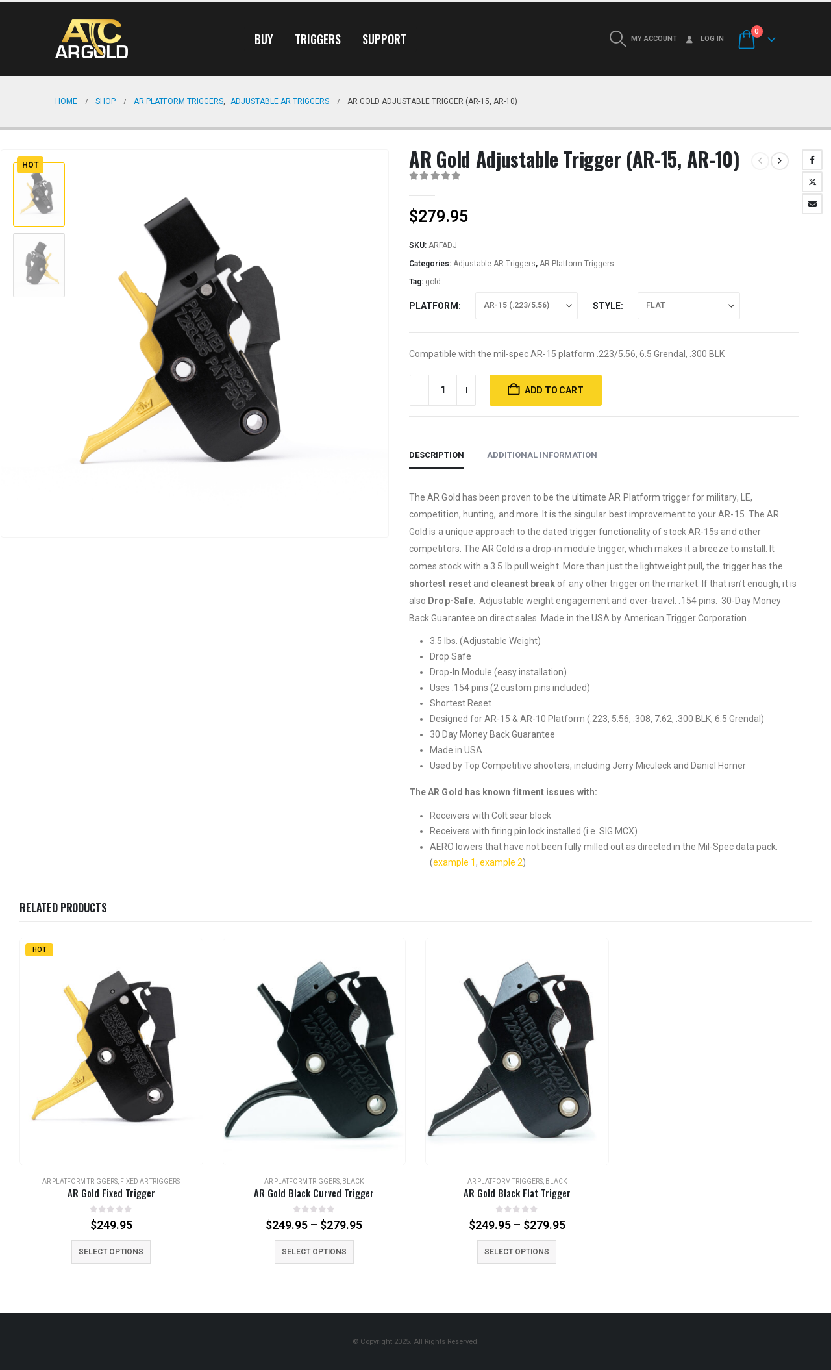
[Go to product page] (111, 1051)
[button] (618, 39)
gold (433, 281)
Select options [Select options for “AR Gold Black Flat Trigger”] (516, 1251)
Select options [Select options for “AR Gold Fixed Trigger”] (111, 1251)
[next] (780, 161)
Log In (704, 38)
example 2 (501, 862)
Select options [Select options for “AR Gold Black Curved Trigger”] (314, 1251)
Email (812, 203)
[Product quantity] (442, 390)
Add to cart (554, 390)
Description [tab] (436, 455)
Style (607, 306)
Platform (433, 306)
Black (353, 1181)
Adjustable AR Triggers (494, 263)
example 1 (454, 862)
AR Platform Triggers (577, 263)
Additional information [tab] (542, 455)
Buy (263, 39)
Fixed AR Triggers (150, 1181)
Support (384, 39)
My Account (654, 38)
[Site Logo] (91, 38)
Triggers (318, 39)
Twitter (812, 181)
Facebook (812, 159)
